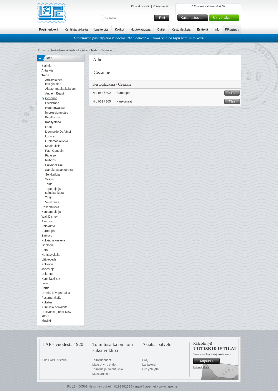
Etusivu (42, 50)
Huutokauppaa (141, 29)
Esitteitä (202, 29)
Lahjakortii (149, 364)
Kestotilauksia (181, 29)
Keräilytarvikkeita (76, 29)
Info (217, 29)
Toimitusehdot (101, 360)
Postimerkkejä (48, 29)
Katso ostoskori (194, 18)
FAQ (145, 360)
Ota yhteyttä (150, 369)
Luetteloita (101, 29)
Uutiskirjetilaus (201, 367)
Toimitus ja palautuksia (107, 369)
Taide (94, 50)
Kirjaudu (209, 361)
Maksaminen (100, 373)
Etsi (163, 18)
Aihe (85, 50)
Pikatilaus (232, 29)
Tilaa (233, 93)
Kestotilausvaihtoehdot (64, 50)
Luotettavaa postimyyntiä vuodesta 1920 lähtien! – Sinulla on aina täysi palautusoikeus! (139, 38)
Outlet (161, 29)
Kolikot (119, 29)
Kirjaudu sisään (140, 6)
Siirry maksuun (225, 18)
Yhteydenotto (161, 6)
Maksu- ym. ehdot (104, 364)
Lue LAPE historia (54, 360)
